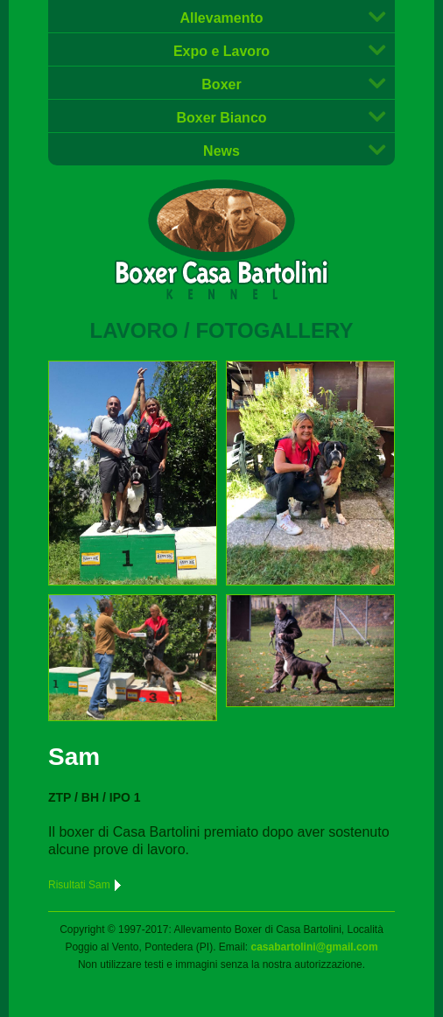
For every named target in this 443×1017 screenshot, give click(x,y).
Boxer (221, 84)
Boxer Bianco (221, 117)
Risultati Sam (85, 885)
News (221, 151)
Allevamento (221, 18)
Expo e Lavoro (221, 51)
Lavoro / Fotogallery (222, 330)
